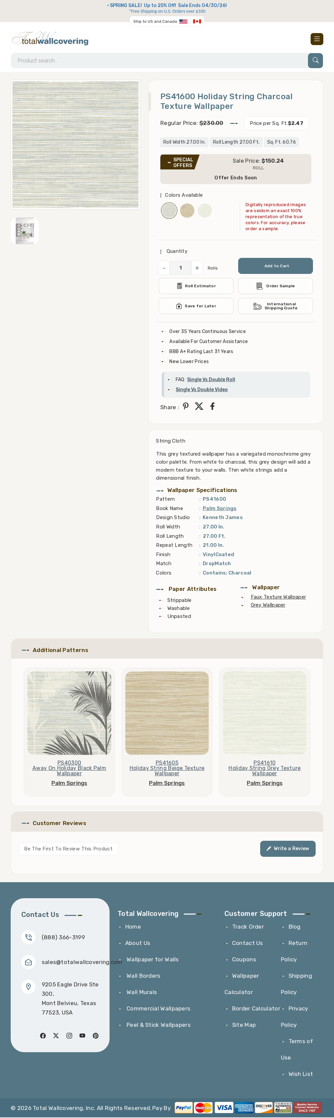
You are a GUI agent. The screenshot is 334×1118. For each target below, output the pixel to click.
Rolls (213, 268)
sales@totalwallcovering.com (82, 962)
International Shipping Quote (275, 306)
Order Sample (275, 286)
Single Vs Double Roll (211, 380)
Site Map (244, 1025)
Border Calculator (256, 1009)
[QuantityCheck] (180, 269)
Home (133, 927)
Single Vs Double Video (202, 390)
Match (163, 564)
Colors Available (184, 195)
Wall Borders (143, 976)
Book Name (169, 509)
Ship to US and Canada (155, 21)
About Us (137, 943)
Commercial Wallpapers (158, 1009)
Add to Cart (276, 266)
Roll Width (168, 527)
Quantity (176, 252)
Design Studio (173, 518)
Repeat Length (174, 546)
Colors (163, 574)
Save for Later (196, 307)
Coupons (244, 960)
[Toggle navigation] (317, 39)
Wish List (301, 1074)
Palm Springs (220, 509)
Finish (163, 555)
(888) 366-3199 (63, 938)
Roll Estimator (196, 287)
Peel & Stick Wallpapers (158, 1025)
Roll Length (170, 536)
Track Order (248, 927)
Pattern (165, 500)
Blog (295, 927)
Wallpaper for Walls (152, 960)
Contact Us (247, 943)
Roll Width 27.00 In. (184, 143)
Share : (169, 408)
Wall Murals (141, 992)
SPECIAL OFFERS (183, 163)
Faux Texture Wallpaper (278, 598)
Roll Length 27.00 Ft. (236, 143)
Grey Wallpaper (268, 606)
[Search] (167, 60)
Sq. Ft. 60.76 (281, 143)
